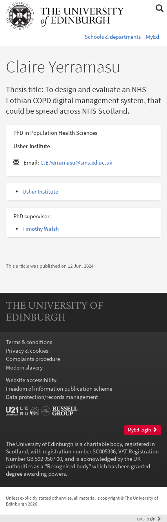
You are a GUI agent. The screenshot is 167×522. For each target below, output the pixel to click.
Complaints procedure (33, 358)
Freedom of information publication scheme (59, 388)
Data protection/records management (52, 397)
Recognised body (68, 466)
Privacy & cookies (27, 350)
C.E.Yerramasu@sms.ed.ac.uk (76, 162)
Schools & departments (113, 36)
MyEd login (142, 429)
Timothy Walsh (40, 228)
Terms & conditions (29, 342)
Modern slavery (24, 367)
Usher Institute (40, 191)
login (149, 519)
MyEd (152, 36)
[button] (159, 8)
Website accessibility (31, 380)
